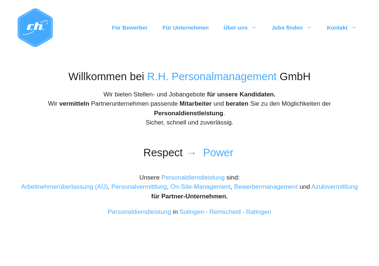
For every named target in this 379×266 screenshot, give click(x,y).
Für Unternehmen (185, 27)
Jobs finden (295, 28)
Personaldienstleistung (193, 177)
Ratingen (258, 211)
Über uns (244, 28)
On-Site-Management (200, 186)
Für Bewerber (130, 27)
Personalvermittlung (139, 186)
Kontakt (345, 28)
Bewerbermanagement (266, 186)
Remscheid (225, 211)
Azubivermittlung (334, 186)
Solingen (192, 211)
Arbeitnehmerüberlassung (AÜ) (64, 186)
